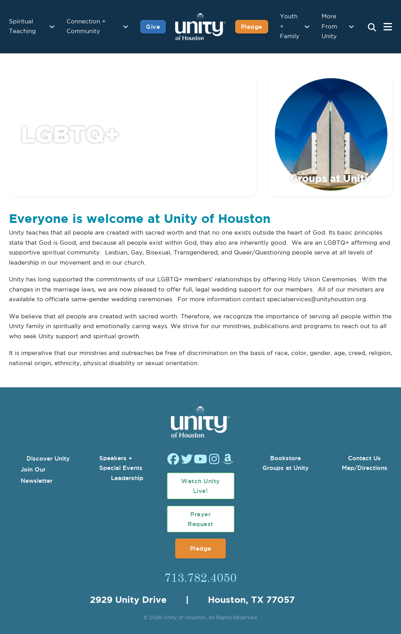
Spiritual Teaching (22, 26)
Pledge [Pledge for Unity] (251, 26)
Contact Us (364, 458)
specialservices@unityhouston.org (316, 299)
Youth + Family (289, 26)
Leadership (127, 478)
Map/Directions (364, 467)
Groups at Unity (285, 467)
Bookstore (285, 458)
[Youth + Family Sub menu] (307, 27)
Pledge (200, 548)
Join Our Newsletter (37, 475)
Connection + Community (86, 26)
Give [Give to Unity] (153, 26)
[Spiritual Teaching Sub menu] (52, 27)
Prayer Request (200, 519)
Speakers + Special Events (120, 463)
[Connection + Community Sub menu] (125, 27)
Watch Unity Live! (200, 486)
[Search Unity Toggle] (372, 28)
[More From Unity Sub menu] (351, 27)
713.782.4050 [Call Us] (200, 577)
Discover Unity (48, 458)
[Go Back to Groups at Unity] (330, 165)
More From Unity (329, 26)
